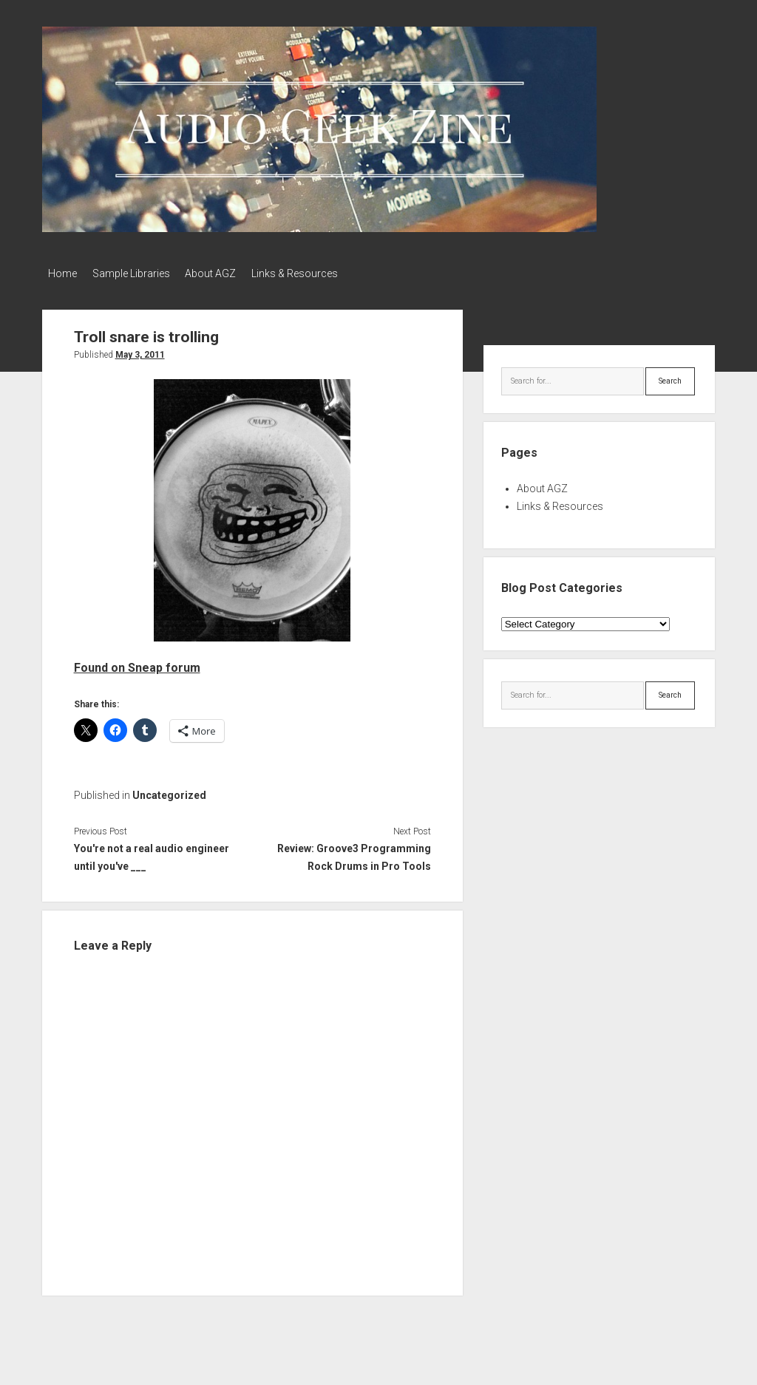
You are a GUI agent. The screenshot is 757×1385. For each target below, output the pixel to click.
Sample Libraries (138, 273)
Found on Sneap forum (137, 663)
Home (62, 273)
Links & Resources (315, 273)
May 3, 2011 (140, 351)
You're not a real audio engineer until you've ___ (151, 853)
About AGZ (224, 273)
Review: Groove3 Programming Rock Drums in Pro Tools (354, 853)
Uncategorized (169, 791)
